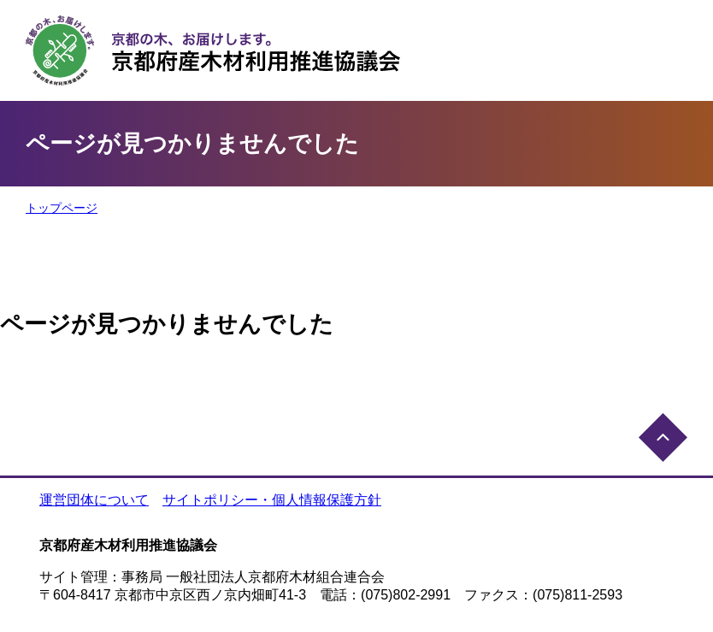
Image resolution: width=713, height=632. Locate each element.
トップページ (61, 208)
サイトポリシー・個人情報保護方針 (271, 500)
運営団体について (94, 500)
